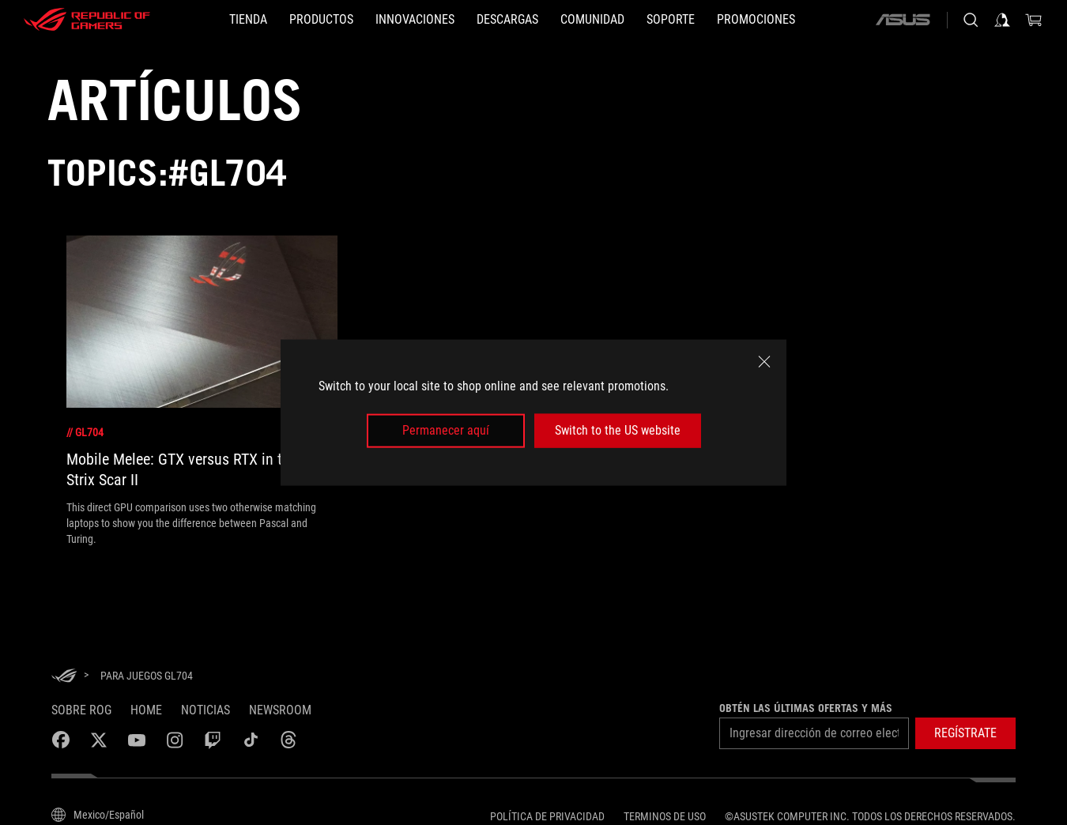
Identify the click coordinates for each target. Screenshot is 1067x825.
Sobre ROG (81, 710)
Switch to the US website (618, 430)
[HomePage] (64, 677)
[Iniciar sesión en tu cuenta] (1002, 20)
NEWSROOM (280, 710)
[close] (764, 361)
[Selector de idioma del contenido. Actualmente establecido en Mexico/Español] (97, 815)
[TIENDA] (248, 20)
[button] (965, 733)
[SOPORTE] (671, 20)
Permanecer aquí (445, 430)
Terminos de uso (665, 816)
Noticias (205, 710)
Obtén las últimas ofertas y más (805, 708)
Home (146, 710)
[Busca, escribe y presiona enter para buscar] (970, 19)
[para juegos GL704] (146, 675)
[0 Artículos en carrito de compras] (1033, 20)
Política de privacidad (547, 816)
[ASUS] (902, 19)
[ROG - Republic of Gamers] (87, 20)
